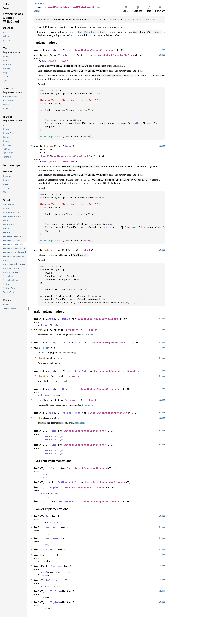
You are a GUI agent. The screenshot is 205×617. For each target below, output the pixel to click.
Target (45, 347)
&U (61, 358)
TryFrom (55, 591)
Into (53, 554)
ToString (52, 580)
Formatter (71, 329)
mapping (68, 31)
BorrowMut (52, 538)
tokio (36, 3)
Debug (66, 318)
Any (48, 516)
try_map (49, 146)
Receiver (56, 566)
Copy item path (98, 7)
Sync (61, 437)
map (46, 55)
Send (53, 430)
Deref (78, 342)
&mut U (53, 61)
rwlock (48, 250)
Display (67, 389)
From (49, 549)
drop (41, 417)
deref (41, 358)
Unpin (54, 487)
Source (37, 11)
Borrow (50, 527)
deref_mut (44, 376)
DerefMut (80, 371)
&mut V (65, 61)
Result (45, 155)
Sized (98, 19)
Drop (77, 412)
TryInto (55, 602)
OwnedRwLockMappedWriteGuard (94, 49)
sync (42, 3)
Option (65, 161)
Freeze (54, 468)
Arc (79, 250)
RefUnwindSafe (67, 482)
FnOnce (45, 61)
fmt (40, 329)
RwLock (86, 250)
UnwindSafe (65, 501)
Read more (87, 334)
